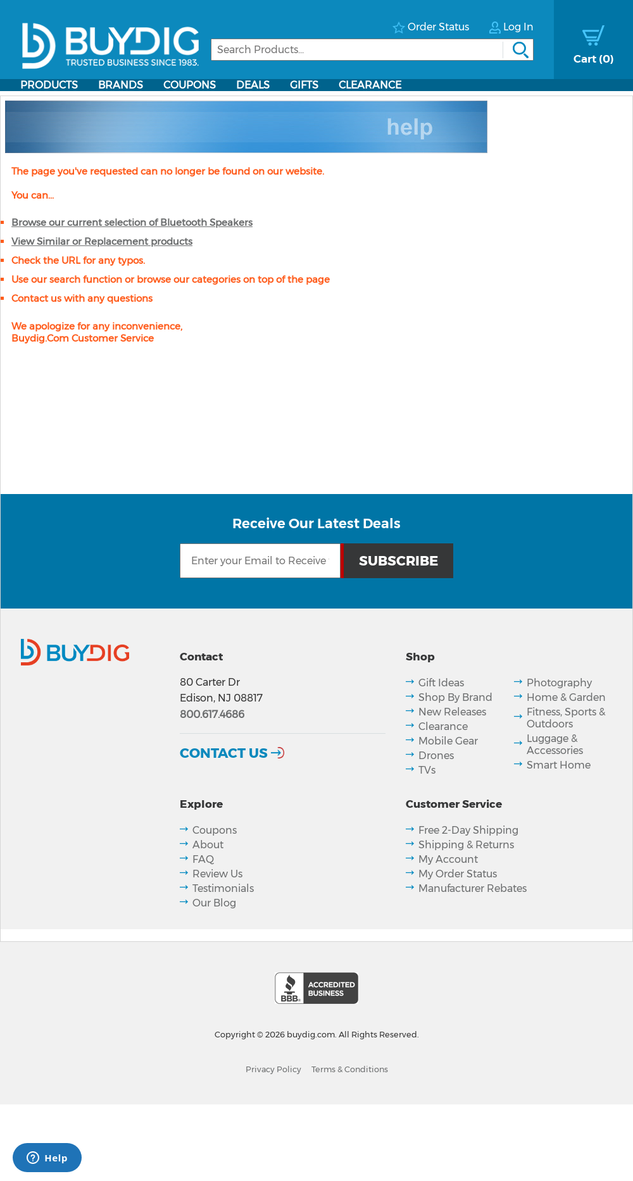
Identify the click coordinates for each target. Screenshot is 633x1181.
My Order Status (457, 874)
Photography (559, 683)
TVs (427, 770)
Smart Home (559, 765)
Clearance (370, 85)
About (207, 845)
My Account (448, 859)
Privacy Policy (273, 1069)
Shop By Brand (455, 697)
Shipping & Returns (466, 845)
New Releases (452, 712)
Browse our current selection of (132, 222)
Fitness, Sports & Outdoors (566, 718)
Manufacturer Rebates (472, 888)
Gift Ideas (441, 683)
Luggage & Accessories (555, 745)
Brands (120, 85)
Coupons (189, 85)
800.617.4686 (212, 714)
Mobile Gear (448, 741)
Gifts (304, 85)
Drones (436, 756)
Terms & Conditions (349, 1069)
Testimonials (223, 888)
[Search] (372, 50)
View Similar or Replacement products (101, 241)
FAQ (203, 859)
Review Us (217, 874)
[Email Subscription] (260, 560)
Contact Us (224, 753)
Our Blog (214, 903)
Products (49, 85)
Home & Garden (566, 697)
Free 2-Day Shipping (468, 830)
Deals (253, 85)
